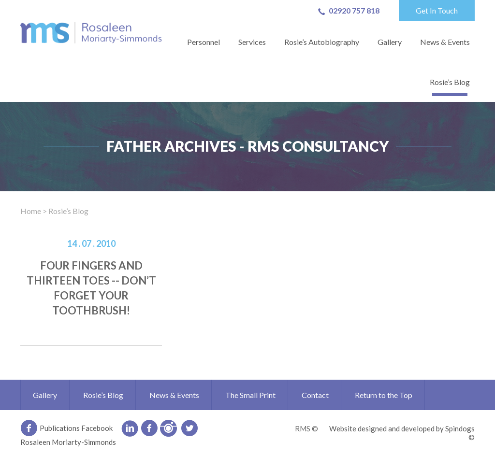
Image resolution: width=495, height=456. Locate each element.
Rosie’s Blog (450, 81)
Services (252, 41)
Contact (315, 394)
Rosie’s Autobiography (321, 41)
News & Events (445, 41)
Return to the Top (383, 394)
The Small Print (250, 394)
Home (30, 210)
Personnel (203, 41)
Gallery (390, 41)
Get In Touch (437, 10)
